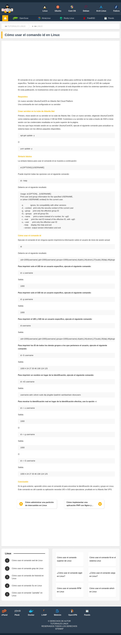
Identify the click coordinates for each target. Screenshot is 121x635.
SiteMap (59, 629)
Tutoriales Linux (17, 26)
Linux (40, 26)
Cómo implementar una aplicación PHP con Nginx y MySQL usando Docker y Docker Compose (81, 504)
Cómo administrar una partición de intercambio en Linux (39, 503)
